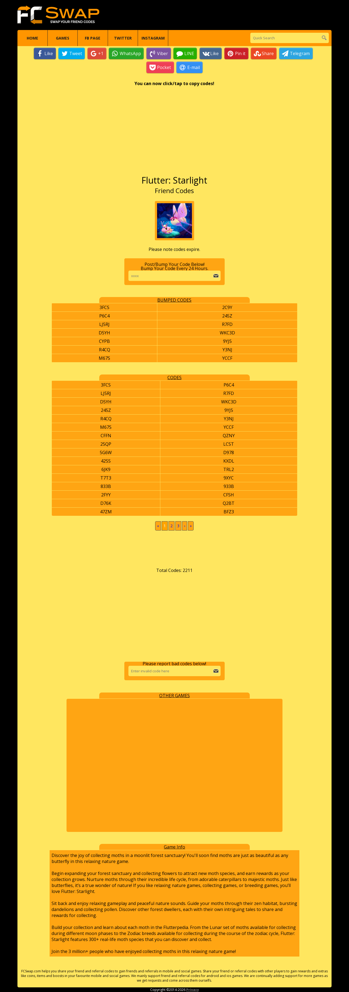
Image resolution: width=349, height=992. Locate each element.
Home (32, 38)
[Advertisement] (174, 133)
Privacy (192, 989)
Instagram (153, 38)
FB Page (92, 38)
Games (62, 38)
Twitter (123, 38)
